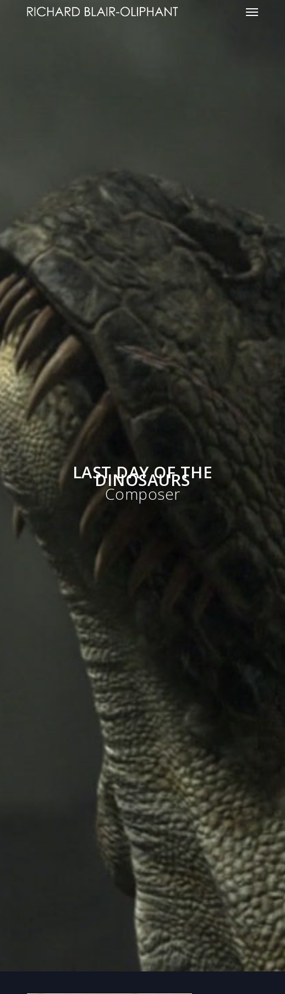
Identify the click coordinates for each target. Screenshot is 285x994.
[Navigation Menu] (252, 11)
